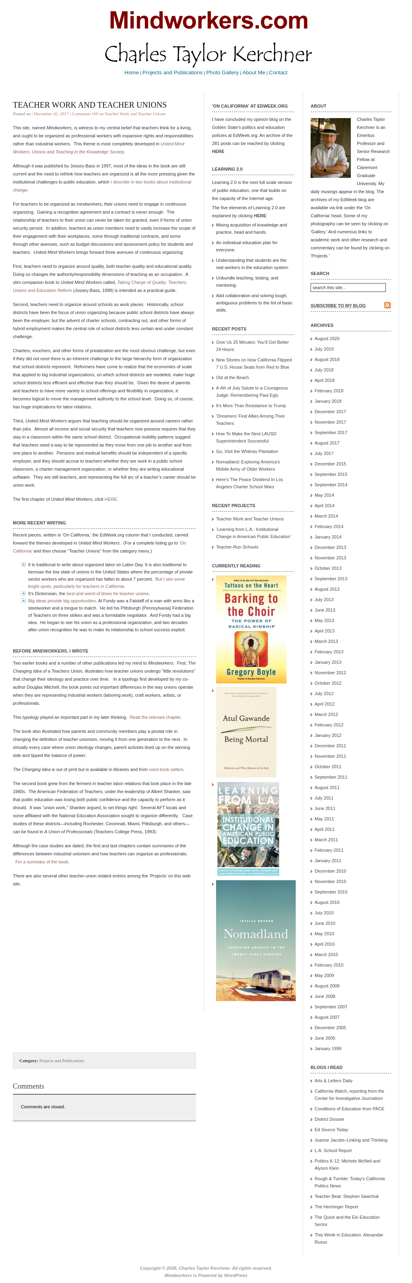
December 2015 (330, 463)
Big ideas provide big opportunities (62, 600)
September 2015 (331, 474)
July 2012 (324, 693)
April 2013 (325, 630)
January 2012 (328, 735)
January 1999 (328, 1048)
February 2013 (329, 651)
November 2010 (330, 881)
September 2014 (331, 484)
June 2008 (325, 996)
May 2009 (324, 975)
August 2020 (327, 338)
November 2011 (330, 756)
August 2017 (327, 443)
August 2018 (327, 359)
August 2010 (327, 902)
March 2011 (326, 839)
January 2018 (328, 401)
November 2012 (330, 672)
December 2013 (330, 547)
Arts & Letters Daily (333, 1080)
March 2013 (326, 641)
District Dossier (329, 1119)
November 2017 (330, 422)
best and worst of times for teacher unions (107, 593)
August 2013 (327, 589)
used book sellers (166, 769)
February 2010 (329, 965)
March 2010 (326, 954)
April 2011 (325, 829)
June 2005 (325, 1038)
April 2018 (325, 380)
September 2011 (331, 777)
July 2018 (324, 369)
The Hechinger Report (336, 1206)
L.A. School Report (333, 1150)
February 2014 (329, 526)
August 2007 (327, 1017)
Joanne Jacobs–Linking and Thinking (351, 1140)
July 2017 (324, 453)
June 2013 (325, 610)
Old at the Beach (232, 377)
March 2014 (326, 516)
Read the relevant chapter (155, 717)
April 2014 (325, 505)
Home (132, 72)
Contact (278, 72)
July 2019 (324, 349)
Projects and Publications (172, 72)
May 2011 (324, 818)
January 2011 (328, 860)
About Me (253, 72)
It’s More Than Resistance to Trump (251, 405)
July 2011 (324, 798)
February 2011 (329, 850)
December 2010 (330, 871)
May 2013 (324, 620)
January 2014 (328, 536)
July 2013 (324, 599)
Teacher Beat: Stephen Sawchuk (347, 1196)
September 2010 (331, 891)
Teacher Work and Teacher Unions (90, 104)
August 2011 (327, 787)
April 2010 (325, 944)
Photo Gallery (222, 72)
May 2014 (324, 495)
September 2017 (331, 432)
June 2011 (325, 808)
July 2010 (324, 912)
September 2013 (331, 578)
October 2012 (328, 683)
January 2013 (328, 662)
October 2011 (328, 766)
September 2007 (331, 1006)
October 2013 (328, 568)
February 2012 (329, 724)
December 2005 (330, 1027)
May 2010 (324, 933)
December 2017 (330, 411)
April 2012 (325, 704)
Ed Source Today (331, 1129)
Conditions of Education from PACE (349, 1108)
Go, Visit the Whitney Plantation (247, 451)
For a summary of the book (41, 861)
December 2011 (330, 745)
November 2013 (330, 557)
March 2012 (326, 714)
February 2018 (329, 390)
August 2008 (327, 985)
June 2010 (325, 923)
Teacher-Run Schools (237, 547)
